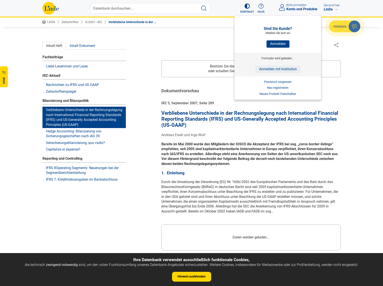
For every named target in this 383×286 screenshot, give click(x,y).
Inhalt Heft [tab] (54, 46)
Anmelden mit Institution (278, 69)
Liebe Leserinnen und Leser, (67, 66)
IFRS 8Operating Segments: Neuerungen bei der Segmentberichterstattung (82, 170)
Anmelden (278, 44)
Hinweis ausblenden (191, 276)
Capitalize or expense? (63, 149)
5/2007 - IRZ (93, 22)
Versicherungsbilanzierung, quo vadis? (75, 143)
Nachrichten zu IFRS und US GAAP (72, 85)
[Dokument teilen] (336, 45)
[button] (247, 8)
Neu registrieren (278, 87)
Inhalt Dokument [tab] (82, 46)
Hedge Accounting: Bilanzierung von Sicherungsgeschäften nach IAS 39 (73, 133)
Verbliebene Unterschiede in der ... (132, 22)
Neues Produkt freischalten (278, 94)
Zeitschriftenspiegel (61, 91)
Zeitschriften (70, 22)
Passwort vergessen (278, 82)
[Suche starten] (203, 8)
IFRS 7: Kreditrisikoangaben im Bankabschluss (82, 179)
